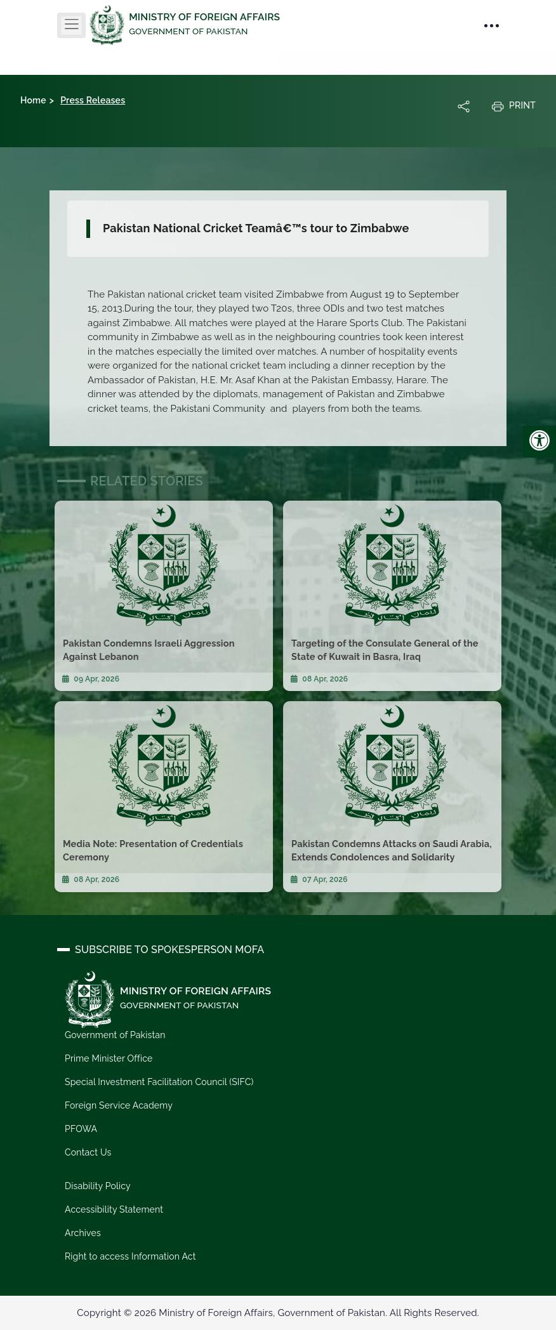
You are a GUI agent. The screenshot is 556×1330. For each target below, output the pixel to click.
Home (33, 100)
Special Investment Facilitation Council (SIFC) (159, 1082)
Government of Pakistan (115, 1035)
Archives (83, 1233)
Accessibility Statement (114, 1209)
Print (513, 106)
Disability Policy (98, 1186)
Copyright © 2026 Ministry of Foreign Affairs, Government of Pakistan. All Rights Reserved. (278, 1313)
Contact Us (88, 1152)
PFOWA (81, 1129)
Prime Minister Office (108, 1058)
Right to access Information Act (130, 1256)
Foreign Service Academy (119, 1105)
